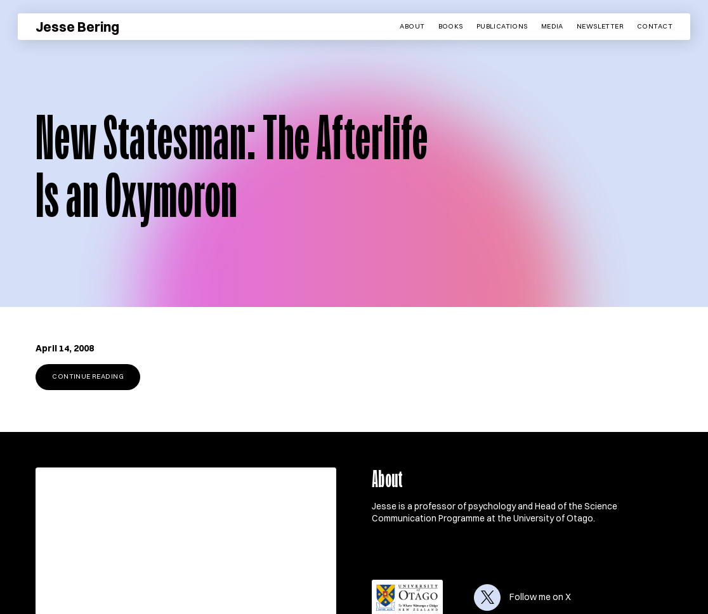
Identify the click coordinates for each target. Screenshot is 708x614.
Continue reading (88, 376)
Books (450, 26)
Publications (502, 26)
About (412, 26)
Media (552, 26)
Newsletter (600, 26)
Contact (654, 26)
